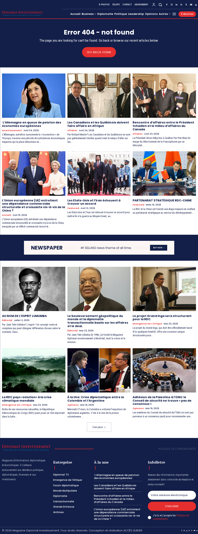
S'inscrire (172, 506)
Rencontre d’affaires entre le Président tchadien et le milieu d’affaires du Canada (163, 125)
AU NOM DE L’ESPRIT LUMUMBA (24, 316)
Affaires (72, 130)
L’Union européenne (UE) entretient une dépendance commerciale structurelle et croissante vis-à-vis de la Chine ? (33, 205)
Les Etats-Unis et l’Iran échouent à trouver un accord (93, 202)
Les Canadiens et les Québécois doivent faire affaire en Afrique (98, 124)
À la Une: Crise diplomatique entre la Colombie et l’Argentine (95, 398)
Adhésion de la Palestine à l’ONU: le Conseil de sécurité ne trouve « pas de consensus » (162, 400)
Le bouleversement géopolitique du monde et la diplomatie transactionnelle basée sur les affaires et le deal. (97, 321)
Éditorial (7, 320)
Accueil (6, 215)
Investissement (12, 130)
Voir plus (99, 427)
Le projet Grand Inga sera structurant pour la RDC (162, 317)
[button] (160, 4)
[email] (172, 495)
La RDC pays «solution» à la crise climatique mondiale (27, 398)
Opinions (73, 405)
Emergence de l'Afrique (147, 323)
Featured (73, 208)
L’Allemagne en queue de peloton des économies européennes (31, 124)
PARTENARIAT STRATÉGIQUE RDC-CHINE (162, 200)
